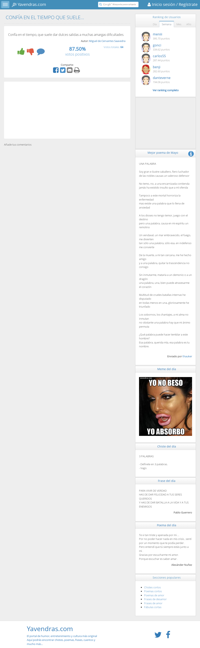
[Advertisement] (67, 110)
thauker (187, 356)
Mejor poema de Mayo (163, 153)
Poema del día (166, 525)
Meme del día (166, 369)
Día (155, 24)
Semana (166, 24)
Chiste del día (166, 446)
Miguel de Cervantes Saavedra (107, 41)
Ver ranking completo (166, 90)
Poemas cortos (153, 591)
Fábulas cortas (152, 607)
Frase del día (166, 481)
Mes (178, 24)
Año (188, 24)
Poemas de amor (154, 595)
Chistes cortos (152, 587)
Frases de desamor (155, 599)
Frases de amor (153, 603)
